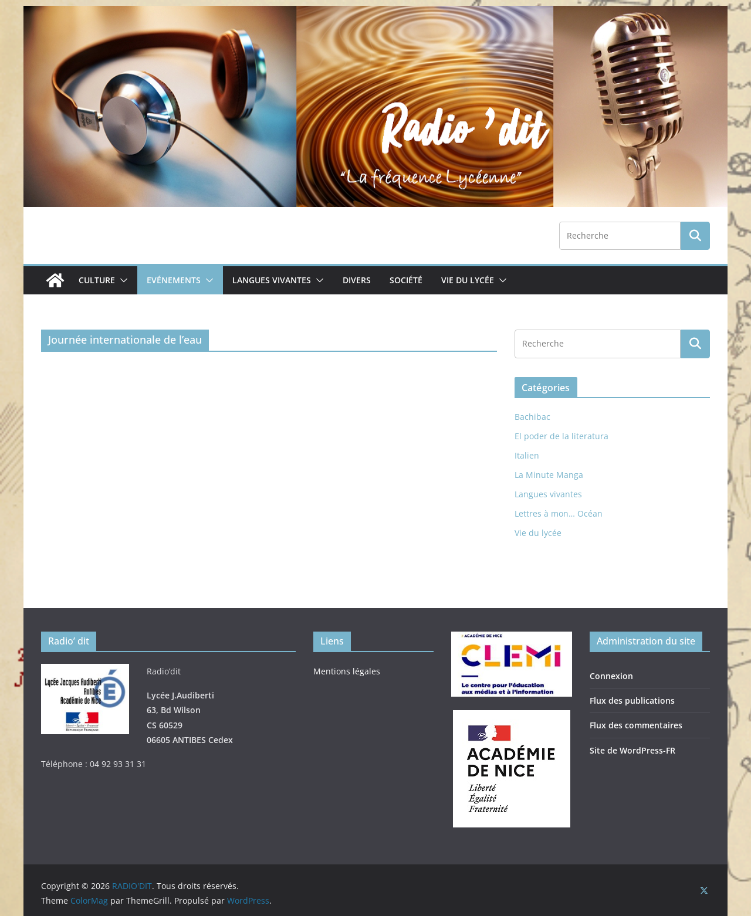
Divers (357, 280)
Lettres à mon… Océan (559, 513)
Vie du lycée (467, 280)
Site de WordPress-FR (632, 750)
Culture (97, 280)
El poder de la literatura (561, 436)
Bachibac (532, 416)
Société (406, 280)
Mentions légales (346, 671)
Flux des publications (632, 700)
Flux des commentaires (636, 725)
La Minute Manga (549, 474)
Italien (527, 455)
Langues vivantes (271, 280)
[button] (121, 280)
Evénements (174, 280)
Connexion (611, 675)
